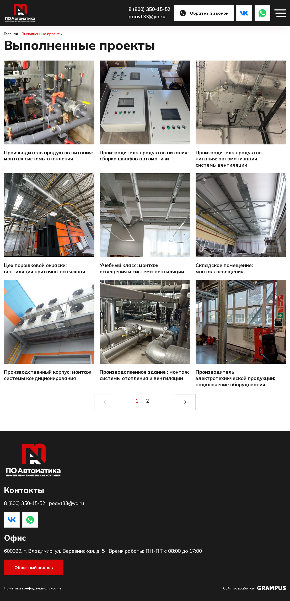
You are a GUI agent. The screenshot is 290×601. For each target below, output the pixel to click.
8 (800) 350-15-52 (149, 9)
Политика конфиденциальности (32, 588)
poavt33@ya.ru (146, 17)
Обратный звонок (204, 13)
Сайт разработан (254, 588)
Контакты (24, 490)
